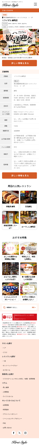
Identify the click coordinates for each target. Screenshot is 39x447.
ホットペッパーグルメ (10, 365)
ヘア (4, 348)
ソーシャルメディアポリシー (12, 419)
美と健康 (6, 387)
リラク (5, 352)
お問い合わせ (7, 428)
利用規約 (6, 410)
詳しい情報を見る (20, 63)
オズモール (6, 370)
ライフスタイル (8, 396)
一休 (4, 361)
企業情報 (6, 405)
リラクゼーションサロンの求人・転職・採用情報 (19, 379)
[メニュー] (34, 4)
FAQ (4, 423)
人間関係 (6, 392)
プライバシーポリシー (10, 414)
